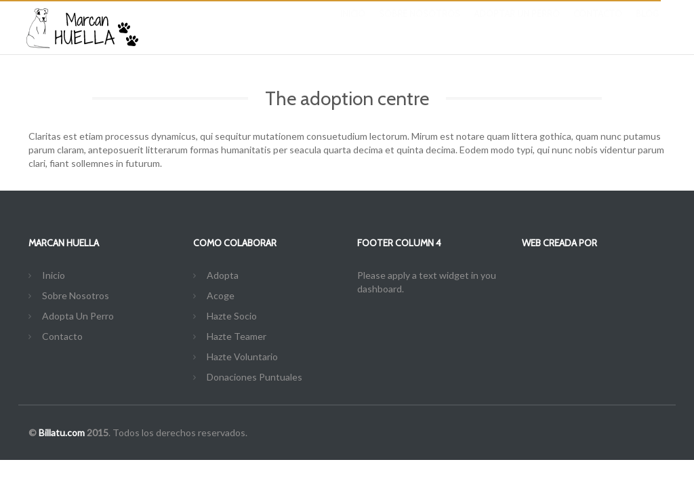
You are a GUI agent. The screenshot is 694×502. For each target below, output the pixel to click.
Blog (647, 27)
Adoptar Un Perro (517, 27)
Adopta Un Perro (78, 316)
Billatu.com (62, 432)
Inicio (352, 27)
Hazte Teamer (236, 336)
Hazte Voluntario (242, 356)
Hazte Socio (232, 316)
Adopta (223, 275)
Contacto (597, 27)
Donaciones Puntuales (254, 377)
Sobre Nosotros (419, 27)
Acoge (220, 295)
